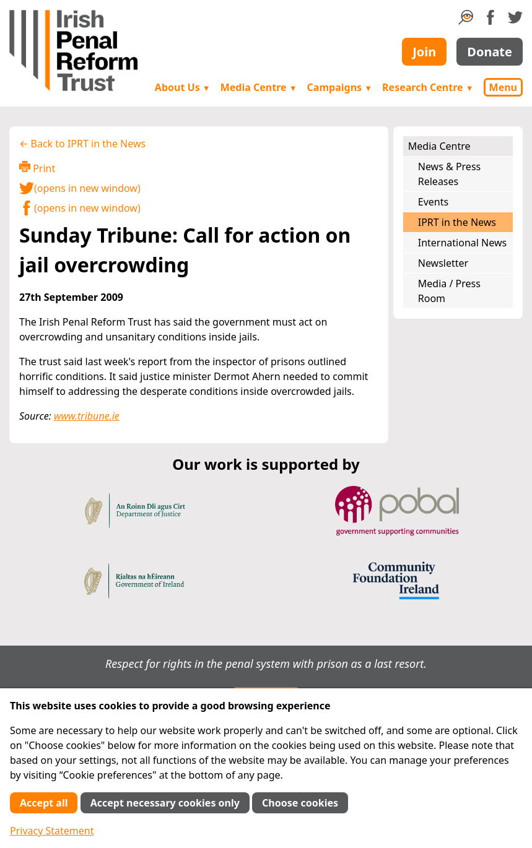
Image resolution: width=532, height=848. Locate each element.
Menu (503, 87)
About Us (183, 87)
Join (424, 51)
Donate (489, 51)
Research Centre (427, 87)
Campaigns (340, 87)
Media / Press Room (449, 291)
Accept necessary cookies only (165, 803)
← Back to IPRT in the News (82, 143)
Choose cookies (300, 803)
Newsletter (443, 263)
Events (433, 202)
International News (462, 242)
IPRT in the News (457, 222)
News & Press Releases (449, 174)
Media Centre (258, 87)
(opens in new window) (80, 188)
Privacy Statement (52, 830)
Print (37, 168)
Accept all (44, 803)
